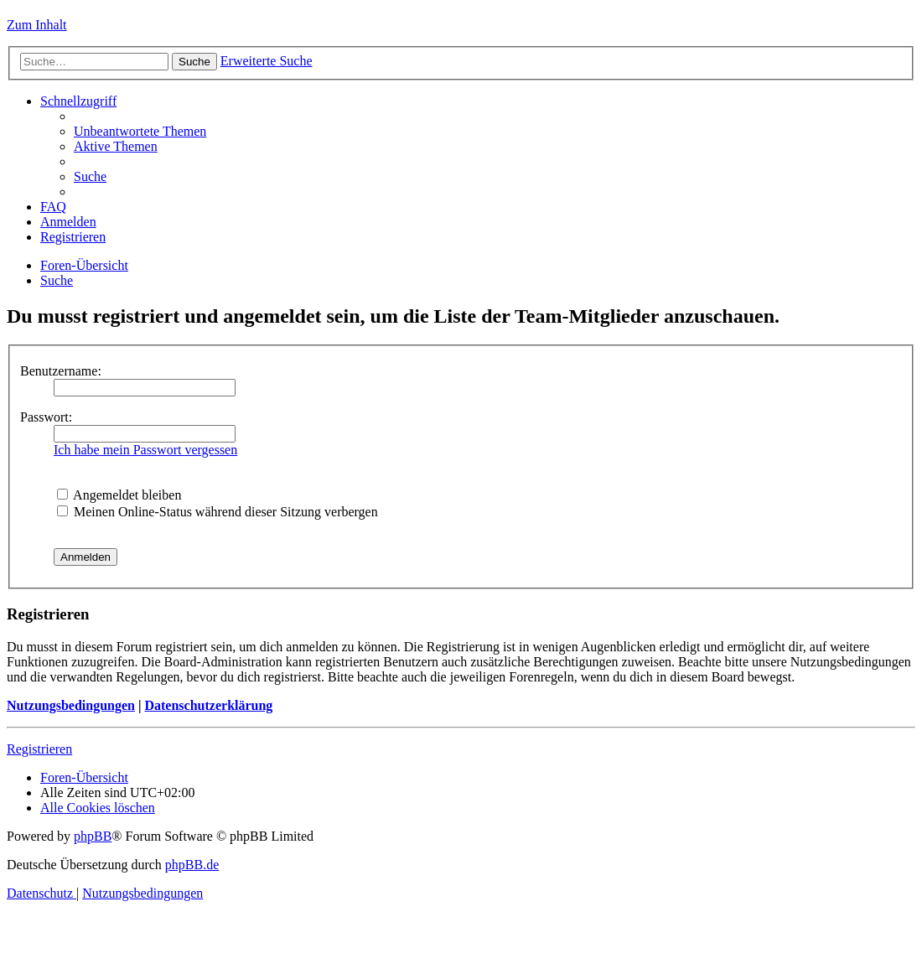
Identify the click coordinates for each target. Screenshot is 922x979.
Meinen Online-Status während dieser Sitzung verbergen (217, 512)
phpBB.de (192, 864)
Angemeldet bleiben (119, 495)
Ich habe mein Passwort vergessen (145, 450)
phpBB (92, 836)
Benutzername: (60, 371)
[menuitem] (140, 131)
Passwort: (46, 417)
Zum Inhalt (37, 25)
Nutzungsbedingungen (71, 705)
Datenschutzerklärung (208, 705)
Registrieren (39, 749)
